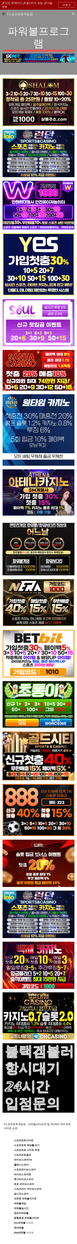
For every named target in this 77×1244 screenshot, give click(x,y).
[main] (38, 38)
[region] (38, 5)
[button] (3, 14)
